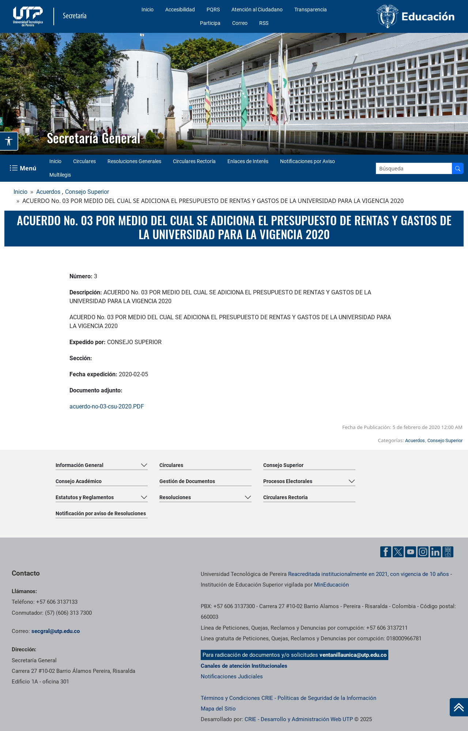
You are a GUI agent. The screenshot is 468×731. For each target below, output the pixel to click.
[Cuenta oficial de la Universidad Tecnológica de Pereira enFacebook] (386, 551)
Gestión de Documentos (187, 481)
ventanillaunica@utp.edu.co (353, 655)
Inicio (147, 9)
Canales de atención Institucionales (244, 666)
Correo (240, 23)
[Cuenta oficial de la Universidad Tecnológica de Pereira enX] (399, 551)
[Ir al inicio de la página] (459, 707)
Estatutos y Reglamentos (85, 497)
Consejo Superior (87, 191)
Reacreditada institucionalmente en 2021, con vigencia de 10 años (368, 574)
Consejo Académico (79, 481)
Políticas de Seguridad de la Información (327, 698)
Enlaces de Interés (247, 161)
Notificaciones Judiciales (232, 676)
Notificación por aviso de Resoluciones (101, 513)
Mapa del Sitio (218, 708)
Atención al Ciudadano (257, 9)
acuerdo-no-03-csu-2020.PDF (106, 406)
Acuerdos (48, 191)
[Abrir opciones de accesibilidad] (9, 141)
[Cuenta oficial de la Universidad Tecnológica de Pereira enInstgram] (424, 551)
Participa (210, 23)
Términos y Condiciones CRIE (237, 698)
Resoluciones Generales (134, 161)
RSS (263, 23)
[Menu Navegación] (23, 168)
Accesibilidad (180, 9)
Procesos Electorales (287, 481)
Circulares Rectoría (194, 161)
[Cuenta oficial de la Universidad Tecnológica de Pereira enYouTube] (411, 551)
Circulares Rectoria (285, 497)
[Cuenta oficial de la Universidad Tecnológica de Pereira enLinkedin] (436, 551)
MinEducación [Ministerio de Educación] (331, 584)
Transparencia (310, 9)
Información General (79, 465)
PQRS (213, 9)
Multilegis (60, 175)
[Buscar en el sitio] (458, 168)
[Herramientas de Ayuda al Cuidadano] (447, 551)
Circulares (84, 161)
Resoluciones (175, 497)
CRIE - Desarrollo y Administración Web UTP (299, 719)
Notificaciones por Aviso (307, 161)
